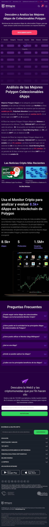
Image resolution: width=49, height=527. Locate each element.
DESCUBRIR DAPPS (25, 32)
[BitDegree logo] (6, 503)
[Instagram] (21, 481)
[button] (42, 6)
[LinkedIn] (15, 481)
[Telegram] (6, 481)
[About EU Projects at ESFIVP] (8, 493)
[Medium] (18, 481)
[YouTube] (9, 481)
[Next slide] (47, 175)
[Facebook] (12, 481)
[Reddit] (25, 481)
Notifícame (24, 413)
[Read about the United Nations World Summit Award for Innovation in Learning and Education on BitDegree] (42, 493)
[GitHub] (28, 481)
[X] (2, 481)
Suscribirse (40, 432)
